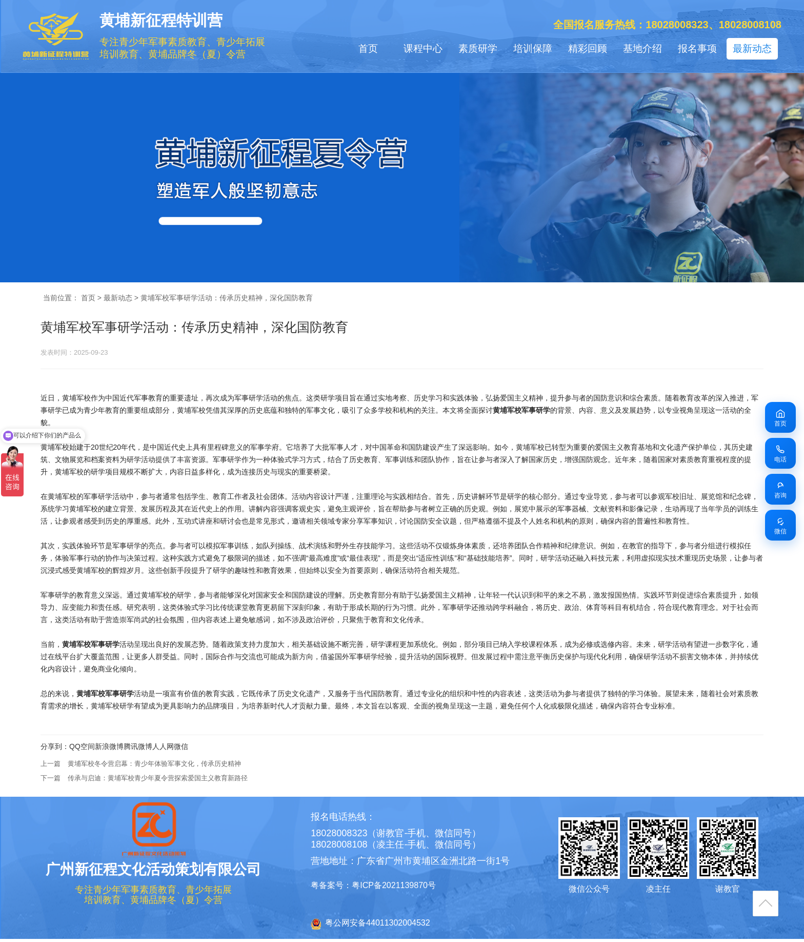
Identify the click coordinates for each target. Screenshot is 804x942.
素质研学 (477, 48)
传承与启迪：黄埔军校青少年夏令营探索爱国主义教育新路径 (158, 778)
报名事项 (697, 48)
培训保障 (532, 48)
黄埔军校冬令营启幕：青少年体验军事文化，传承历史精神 (154, 763)
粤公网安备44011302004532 (377, 922)
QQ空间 (82, 746)
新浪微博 (109, 746)
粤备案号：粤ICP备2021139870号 (373, 885)
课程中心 (423, 48)
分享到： (55, 746)
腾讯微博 (138, 746)
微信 (181, 746)
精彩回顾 (587, 48)
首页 (368, 48)
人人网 (163, 746)
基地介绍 (642, 48)
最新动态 (752, 48)
